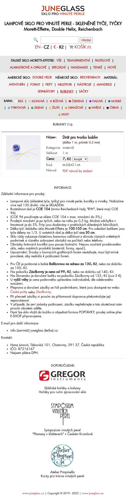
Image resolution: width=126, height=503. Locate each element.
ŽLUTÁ (56, 107)
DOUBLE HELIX (42, 77)
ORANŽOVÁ (75, 107)
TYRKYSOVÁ (18, 107)
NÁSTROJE (84, 84)
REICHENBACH (90, 77)
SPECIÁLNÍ (59, 67)
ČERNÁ (114, 107)
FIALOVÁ (97, 101)
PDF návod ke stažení (78, 171)
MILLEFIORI (65, 84)
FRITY (48, 84)
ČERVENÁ (78, 101)
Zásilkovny (43, 291)
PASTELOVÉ (102, 60)
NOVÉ (112, 67)
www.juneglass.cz (33, 493)
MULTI (65, 114)
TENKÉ (97, 67)
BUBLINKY (67, 91)
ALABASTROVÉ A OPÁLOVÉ (28, 67)
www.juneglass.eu (93, 493)
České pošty (18, 291)
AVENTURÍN (17, 84)
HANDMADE (79, 67)
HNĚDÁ (96, 107)
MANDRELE (104, 84)
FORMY (35, 84)
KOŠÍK (83, 47)
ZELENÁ (39, 107)
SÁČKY (83, 91)
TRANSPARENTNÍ (78, 60)
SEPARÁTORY (46, 91)
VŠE (59, 60)
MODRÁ (116, 101)
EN (38, 47)
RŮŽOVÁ (58, 101)
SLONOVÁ (38, 101)
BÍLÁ (20, 101)
